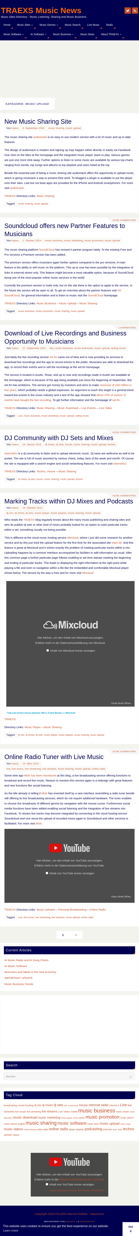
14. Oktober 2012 (33, 507)
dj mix (9, 513)
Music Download (68, 408)
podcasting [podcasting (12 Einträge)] (93, 1129)
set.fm (53, 357)
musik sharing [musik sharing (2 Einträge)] (30, 1129)
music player (42, 513)
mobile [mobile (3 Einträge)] (74, 1111)
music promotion (93, 240)
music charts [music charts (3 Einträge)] (122, 1111)
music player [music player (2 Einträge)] (66, 1118)
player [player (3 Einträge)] (72, 1129)
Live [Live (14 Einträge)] (123, 1105)
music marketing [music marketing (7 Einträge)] (49, 1117)
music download (83, 348)
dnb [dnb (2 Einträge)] (65, 1105)
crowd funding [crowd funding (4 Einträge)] (26, 1105)
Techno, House (45, 471)
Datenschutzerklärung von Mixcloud (82, 642)
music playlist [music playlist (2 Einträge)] (79, 1118)
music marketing (73, 240)
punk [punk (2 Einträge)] (115, 1129)
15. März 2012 (31, 763)
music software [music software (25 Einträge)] (71, 1123)
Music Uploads (46, 909)
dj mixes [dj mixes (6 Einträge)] (47, 1105)
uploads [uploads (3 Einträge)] (8, 1135)
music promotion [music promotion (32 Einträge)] (103, 1116)
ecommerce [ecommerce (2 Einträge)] (73, 1105)
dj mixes (50, 444)
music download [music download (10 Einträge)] (25, 1117)
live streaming (33, 768)
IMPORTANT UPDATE (18, 977)
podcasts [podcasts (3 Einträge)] (107, 1129)
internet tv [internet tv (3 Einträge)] (114, 1105)
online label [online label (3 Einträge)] (42, 1129)
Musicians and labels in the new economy (30, 972)
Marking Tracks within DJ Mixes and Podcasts (68, 501)
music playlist (58, 513)
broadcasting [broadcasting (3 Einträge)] (10, 1105)
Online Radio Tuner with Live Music (54, 756)
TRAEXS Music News (41, 10)
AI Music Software (15, 966)
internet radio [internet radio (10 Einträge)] (98, 1105)
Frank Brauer (55, 713)
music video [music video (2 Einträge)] (125, 1124)
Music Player (33, 727)
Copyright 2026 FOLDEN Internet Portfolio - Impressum (69, 1213)
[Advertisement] (69, 68)
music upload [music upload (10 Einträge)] (109, 1123)
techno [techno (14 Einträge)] (128, 1129)
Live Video (105, 408)
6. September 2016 (33, 128)
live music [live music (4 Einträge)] (20, 1111)
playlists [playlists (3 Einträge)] (80, 1129)
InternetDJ (10, 453)
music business (54, 240)
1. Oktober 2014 (32, 240)
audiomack (40, 137)
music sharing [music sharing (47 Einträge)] (41, 1123)
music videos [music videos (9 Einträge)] (13, 1129)
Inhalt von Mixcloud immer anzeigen (72, 650)
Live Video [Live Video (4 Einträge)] (64, 1111)
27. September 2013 (34, 348)
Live (20, 415)
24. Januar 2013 (32, 444)
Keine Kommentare (124, 220)
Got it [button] (130, 1229)
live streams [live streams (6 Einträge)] (49, 1111)
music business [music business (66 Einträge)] (96, 1110)
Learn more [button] (10, 1230)
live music (17, 768)
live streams (49, 768)
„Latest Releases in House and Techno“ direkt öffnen (77, 1190)
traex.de (117, 542)
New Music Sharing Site (38, 121)
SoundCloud (47, 249)
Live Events (88, 408)
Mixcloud (72, 537)
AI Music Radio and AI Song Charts (26, 960)
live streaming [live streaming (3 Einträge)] (34, 1111)
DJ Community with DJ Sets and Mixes (58, 437)
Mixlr (44, 793)
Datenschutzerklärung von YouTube (81, 865)
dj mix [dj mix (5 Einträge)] (37, 1105)
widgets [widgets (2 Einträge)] (16, 1135)
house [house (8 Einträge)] (83, 1105)
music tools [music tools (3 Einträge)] (93, 1124)
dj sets (60, 444)
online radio (98, 768)
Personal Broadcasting (72, 909)
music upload (73, 128)
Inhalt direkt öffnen (121, 703)
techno (111, 444)
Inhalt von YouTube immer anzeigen (71, 873)
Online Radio (98, 909)
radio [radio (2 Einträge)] (120, 1129)
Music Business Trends (18, 984)
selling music (118, 348)
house (68, 444)
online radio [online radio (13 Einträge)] (58, 1129)
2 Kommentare (127, 328)
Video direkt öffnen (121, 896)
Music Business (46, 303)
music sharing (56, 128)
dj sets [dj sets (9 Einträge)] (58, 1105)
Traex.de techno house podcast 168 (26, 713)
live (52, 348)
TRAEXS (10, 195)
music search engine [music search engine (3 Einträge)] (14, 1124)
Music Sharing (45, 195)
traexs (15, 128)
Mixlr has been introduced (40, 775)
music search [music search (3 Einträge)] (127, 1118)
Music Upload (67, 303)
